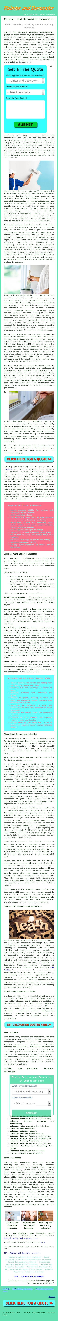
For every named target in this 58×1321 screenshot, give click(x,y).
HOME (25, 14)
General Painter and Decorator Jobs (20, 1238)
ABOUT (36, 14)
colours (50, 337)
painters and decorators (36, 371)
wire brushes (36, 308)
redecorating (44, 37)
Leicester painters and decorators (37, 380)
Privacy (52, 1297)
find (11, 1037)
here (43, 1242)
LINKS (30, 14)
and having (47, 250)
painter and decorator (43, 257)
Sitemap (6, 1289)
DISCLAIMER (51, 14)
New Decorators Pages (22, 1289)
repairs (50, 325)
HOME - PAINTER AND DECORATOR (29, 1276)
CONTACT (42, 14)
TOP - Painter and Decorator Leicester (22, 1253)
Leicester (8, 469)
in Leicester (18, 262)
